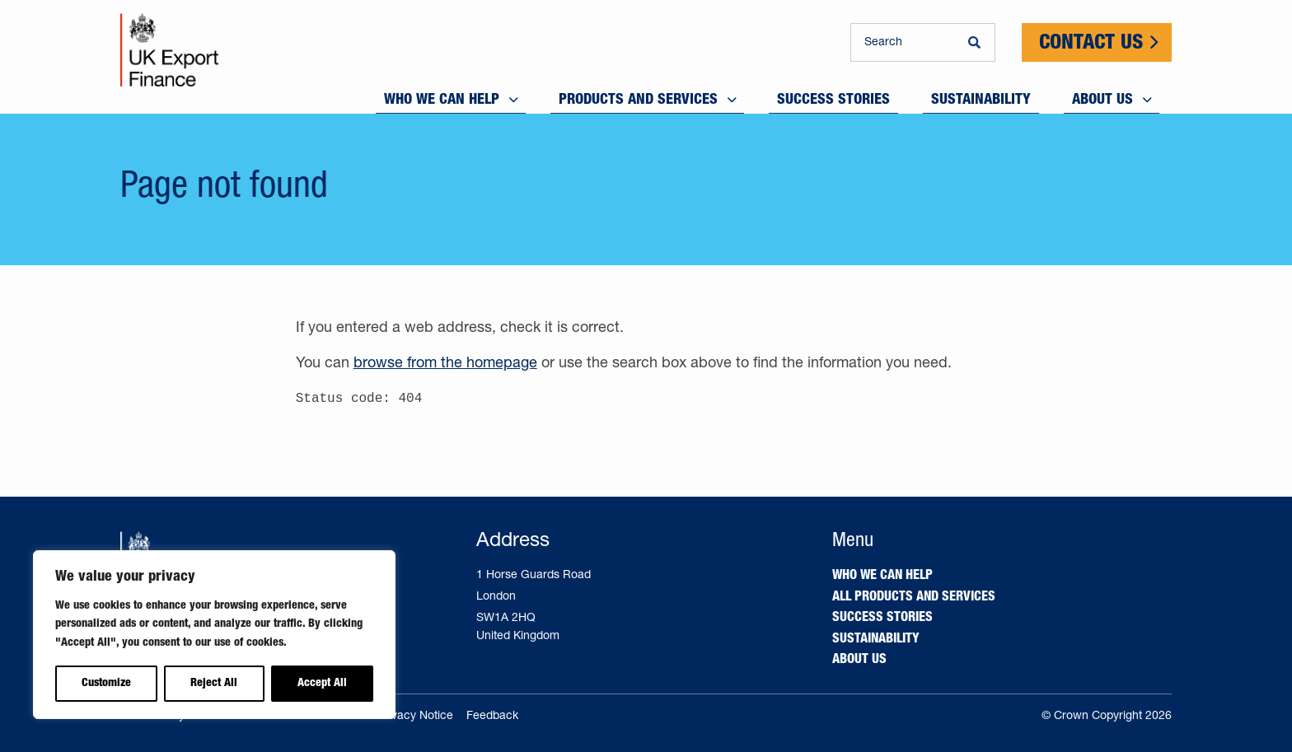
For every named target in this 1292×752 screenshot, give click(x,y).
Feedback (492, 716)
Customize (106, 683)
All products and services (913, 598)
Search (883, 43)
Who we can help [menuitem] (441, 96)
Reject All (213, 683)
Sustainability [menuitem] (981, 96)
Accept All (322, 683)
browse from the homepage (445, 364)
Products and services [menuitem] (638, 96)
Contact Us (1091, 44)
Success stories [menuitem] (833, 96)
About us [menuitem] (1102, 96)
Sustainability (876, 640)
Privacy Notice (415, 716)
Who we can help (882, 576)
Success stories (882, 618)
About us (859, 660)
